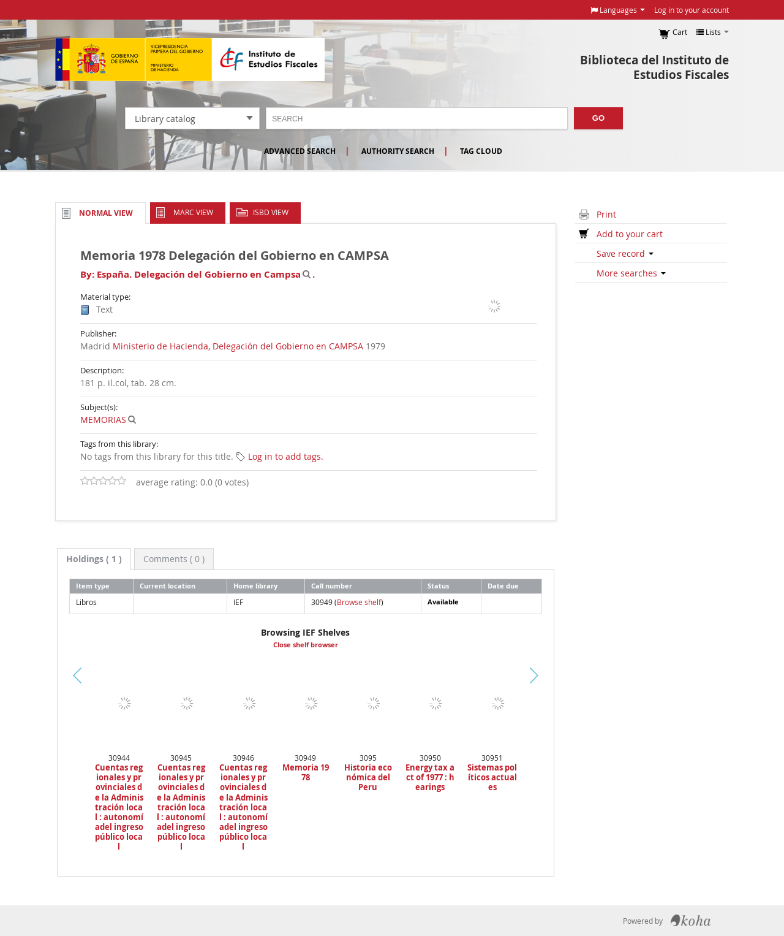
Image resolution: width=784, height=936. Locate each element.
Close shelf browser (305, 645)
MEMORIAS (103, 419)
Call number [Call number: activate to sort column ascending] (331, 585)
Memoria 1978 (305, 772)
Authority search (397, 151)
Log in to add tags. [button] (285, 456)
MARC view (193, 212)
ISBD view (270, 212)
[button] (617, 10)
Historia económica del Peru (368, 778)
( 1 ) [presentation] (94, 559)
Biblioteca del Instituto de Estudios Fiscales (654, 67)
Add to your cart (630, 234)
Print (606, 214)
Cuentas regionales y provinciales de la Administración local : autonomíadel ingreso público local (119, 807)
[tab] (94, 559)
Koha (690, 921)
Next (555, 675)
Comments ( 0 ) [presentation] (174, 559)
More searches (631, 273)
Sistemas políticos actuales (492, 778)
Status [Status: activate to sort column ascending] (438, 585)
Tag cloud (481, 151)
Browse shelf (359, 602)
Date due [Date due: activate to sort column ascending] (503, 585)
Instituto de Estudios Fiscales (190, 59)
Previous (36, 690)
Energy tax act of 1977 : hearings (429, 778)
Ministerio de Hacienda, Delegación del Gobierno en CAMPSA (238, 346)
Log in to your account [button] (691, 10)
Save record (625, 253)
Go (598, 118)
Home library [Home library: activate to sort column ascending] (255, 585)
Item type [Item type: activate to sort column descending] (93, 585)
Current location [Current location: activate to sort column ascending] (167, 585)
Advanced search (300, 151)
